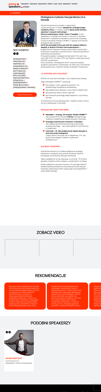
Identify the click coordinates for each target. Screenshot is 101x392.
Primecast (67, 4)
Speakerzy (25, 4)
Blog (60, 4)
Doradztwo (42, 4)
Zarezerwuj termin (25, 95)
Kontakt (75, 4)
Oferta (49, 4)
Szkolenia (33, 4)
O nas (55, 4)
